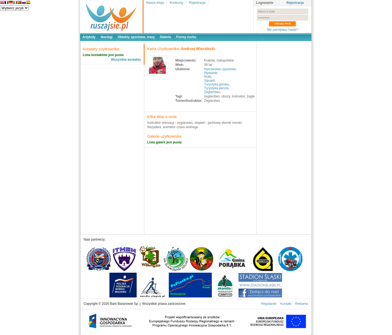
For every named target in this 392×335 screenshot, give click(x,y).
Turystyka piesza (216, 88)
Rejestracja (197, 3)
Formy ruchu (186, 37)
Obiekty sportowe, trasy (136, 37)
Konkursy (176, 3)
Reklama (301, 304)
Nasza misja (155, 3)
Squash (209, 80)
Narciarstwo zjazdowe (220, 69)
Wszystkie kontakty (126, 60)
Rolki (208, 77)
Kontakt (286, 304)
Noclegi (106, 37)
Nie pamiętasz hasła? (282, 30)
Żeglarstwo (212, 92)
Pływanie (210, 73)
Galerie (165, 37)
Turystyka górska (216, 84)
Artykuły (89, 37)
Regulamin (269, 304)
